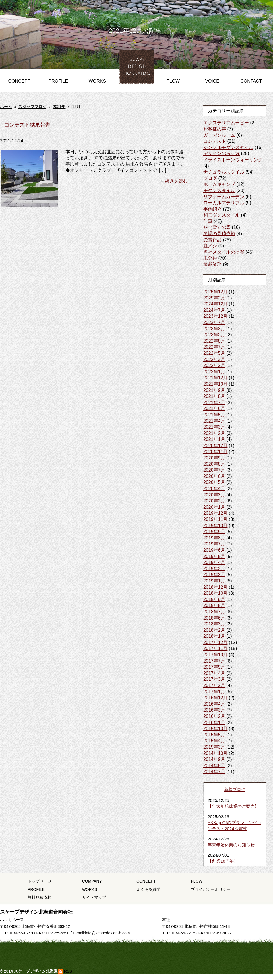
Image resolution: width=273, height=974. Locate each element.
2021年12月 (215, 377)
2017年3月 (214, 679)
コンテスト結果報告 (27, 125)
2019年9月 (214, 531)
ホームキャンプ (219, 184)
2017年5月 (214, 667)
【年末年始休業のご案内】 (233, 806)
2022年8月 (214, 341)
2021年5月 (214, 414)
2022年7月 (214, 347)
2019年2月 (214, 574)
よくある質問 (148, 889)
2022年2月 (214, 365)
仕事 (207, 221)
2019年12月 (215, 513)
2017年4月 (214, 673)
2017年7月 (214, 661)
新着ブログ (234, 789)
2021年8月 (214, 396)
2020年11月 (215, 451)
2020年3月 (214, 494)
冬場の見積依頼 (219, 233)
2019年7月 (214, 543)
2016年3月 (214, 710)
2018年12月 (215, 587)
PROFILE (58, 81)
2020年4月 (214, 488)
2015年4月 (214, 740)
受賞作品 (212, 239)
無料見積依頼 (39, 897)
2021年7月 (214, 402)
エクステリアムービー (226, 122)
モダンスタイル (219, 190)
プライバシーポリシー (211, 889)
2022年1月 (214, 371)
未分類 (210, 258)
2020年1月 (214, 507)
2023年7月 (214, 322)
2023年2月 (214, 334)
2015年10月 (215, 728)
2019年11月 (215, 519)
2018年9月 (214, 599)
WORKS (97, 81)
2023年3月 (214, 328)
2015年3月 (214, 747)
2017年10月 (215, 654)
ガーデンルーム (219, 135)
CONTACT (251, 81)
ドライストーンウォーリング (232, 159)
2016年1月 (214, 722)
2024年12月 (215, 303)
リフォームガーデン (223, 196)
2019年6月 (214, 550)
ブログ (210, 178)
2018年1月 (214, 636)
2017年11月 (215, 648)
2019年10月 (215, 525)
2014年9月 (214, 759)
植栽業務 (212, 264)
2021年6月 (214, 408)
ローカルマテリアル (223, 202)
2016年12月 (215, 697)
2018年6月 (214, 618)
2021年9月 (214, 390)
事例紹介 (212, 209)
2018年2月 (214, 630)
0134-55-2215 (182, 933)
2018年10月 (215, 593)
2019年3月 (214, 568)
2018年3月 (214, 624)
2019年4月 (214, 562)
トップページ (39, 881)
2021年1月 (214, 439)
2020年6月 (214, 476)
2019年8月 (214, 537)
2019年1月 (214, 580)
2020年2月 (214, 500)
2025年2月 (214, 298)
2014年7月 (214, 771)
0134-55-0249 (20, 933)
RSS (65, 971)
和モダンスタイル (221, 215)
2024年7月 (214, 310)
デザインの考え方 (221, 153)
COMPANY (92, 881)
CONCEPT (19, 81)
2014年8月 (214, 765)
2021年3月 (214, 427)
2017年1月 (214, 691)
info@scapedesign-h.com (107, 933)
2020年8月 (214, 464)
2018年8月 (214, 605)
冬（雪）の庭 (217, 227)
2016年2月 (214, 716)
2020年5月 (214, 482)
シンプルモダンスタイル (228, 147)
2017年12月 (215, 642)
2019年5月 (214, 556)
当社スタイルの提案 (223, 252)
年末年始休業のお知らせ (231, 844)
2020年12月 (215, 445)
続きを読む (174, 180)
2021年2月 (214, 433)
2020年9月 (214, 457)
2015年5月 (214, 734)
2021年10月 (215, 384)
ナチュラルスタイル (223, 172)
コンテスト (214, 141)
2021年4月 (214, 421)
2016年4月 (214, 704)
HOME (134, 58)
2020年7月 (214, 470)
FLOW (173, 81)
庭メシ (210, 245)
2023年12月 (215, 316)
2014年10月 (215, 753)
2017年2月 (214, 685)
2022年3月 (214, 359)
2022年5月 (214, 353)
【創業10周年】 (223, 861)
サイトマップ (94, 897)
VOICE (212, 81)
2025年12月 (215, 291)
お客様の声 (214, 129)
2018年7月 (214, 611)
